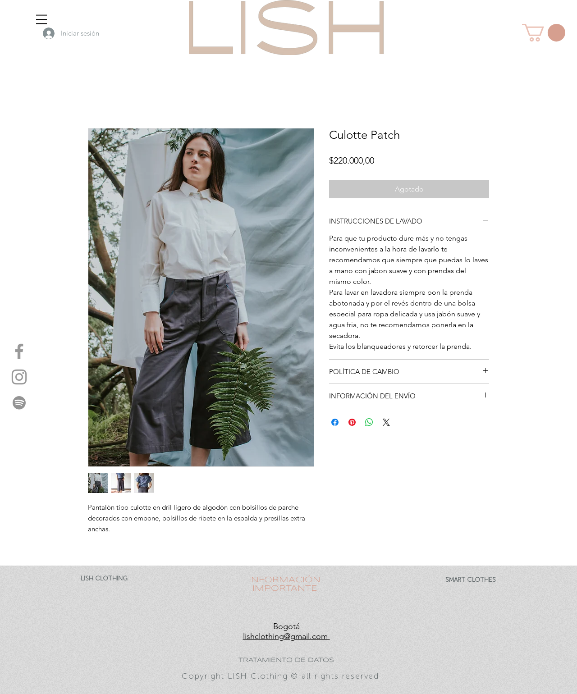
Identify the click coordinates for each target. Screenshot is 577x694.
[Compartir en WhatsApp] (369, 422)
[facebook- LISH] (19, 351)
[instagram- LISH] (19, 377)
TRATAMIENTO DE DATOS (286, 660)
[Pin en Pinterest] (352, 422)
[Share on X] (386, 422)
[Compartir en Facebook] (335, 422)
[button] (41, 19)
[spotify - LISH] (19, 403)
